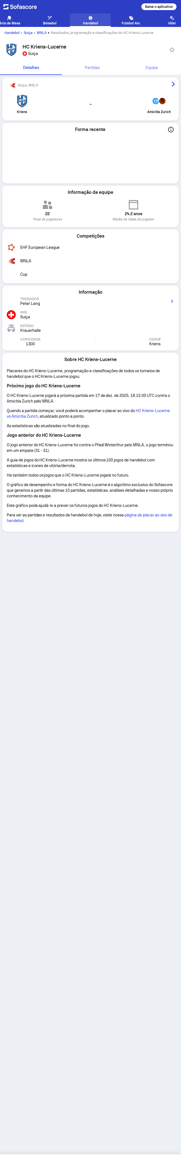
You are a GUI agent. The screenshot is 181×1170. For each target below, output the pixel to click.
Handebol (12, 33)
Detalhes (31, 67)
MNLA (42, 33)
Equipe (152, 67)
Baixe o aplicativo (159, 7)
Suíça (28, 33)
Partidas (92, 67)
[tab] (31, 68)
